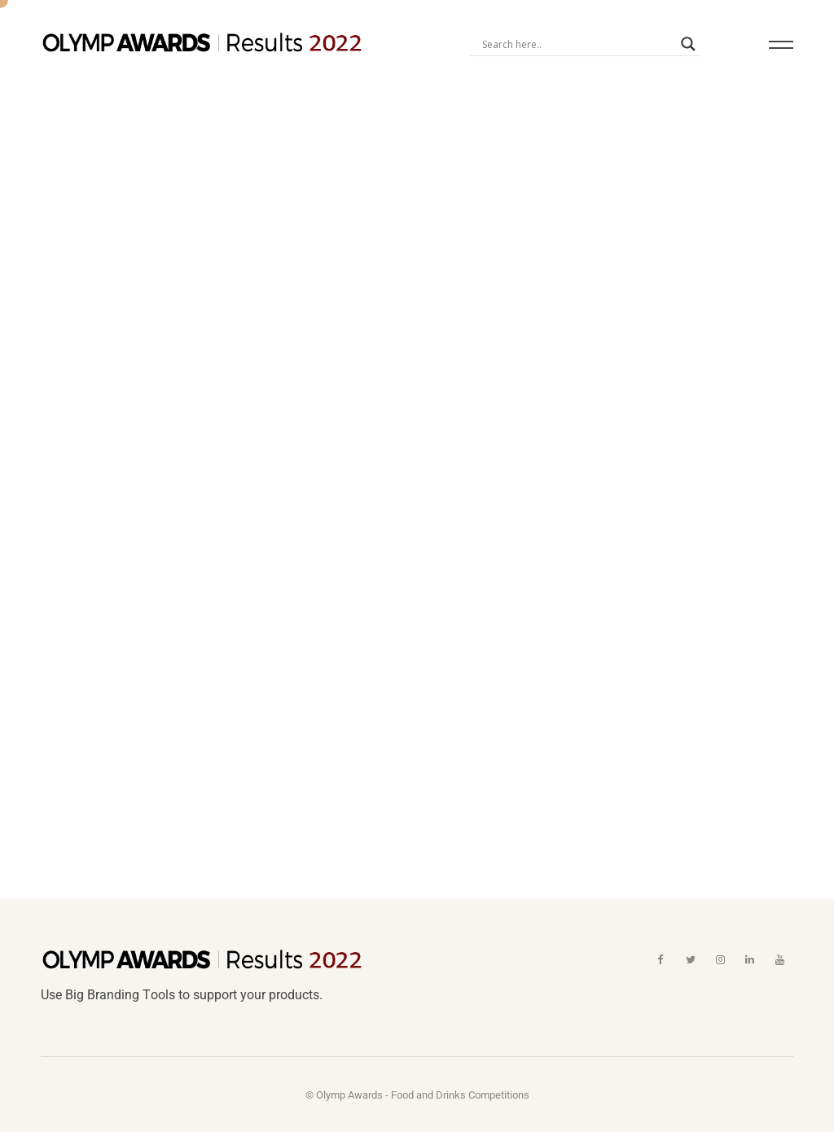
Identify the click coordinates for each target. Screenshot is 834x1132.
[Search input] (577, 44)
